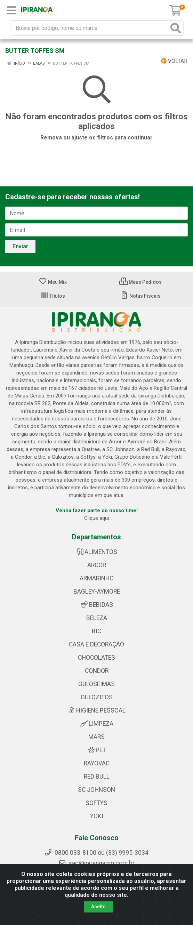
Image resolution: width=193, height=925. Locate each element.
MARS (96, 736)
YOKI (96, 816)
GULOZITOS (97, 697)
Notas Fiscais (140, 296)
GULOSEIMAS (96, 684)
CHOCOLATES (96, 657)
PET (96, 750)
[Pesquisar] (175, 28)
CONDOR (96, 670)
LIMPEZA (96, 723)
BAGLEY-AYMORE (96, 591)
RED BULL (97, 776)
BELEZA (96, 617)
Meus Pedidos (140, 282)
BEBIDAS (96, 604)
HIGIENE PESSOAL (96, 710)
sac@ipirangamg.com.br (96, 863)
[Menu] (11, 10)
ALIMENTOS (96, 551)
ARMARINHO (97, 578)
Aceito (98, 906)
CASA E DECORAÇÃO (96, 644)
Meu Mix (53, 282)
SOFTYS (96, 802)
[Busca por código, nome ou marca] (89, 28)
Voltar (174, 61)
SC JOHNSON (96, 789)
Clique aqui (96, 518)
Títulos (52, 296)
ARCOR (96, 565)
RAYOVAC (97, 763)
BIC (96, 631)
